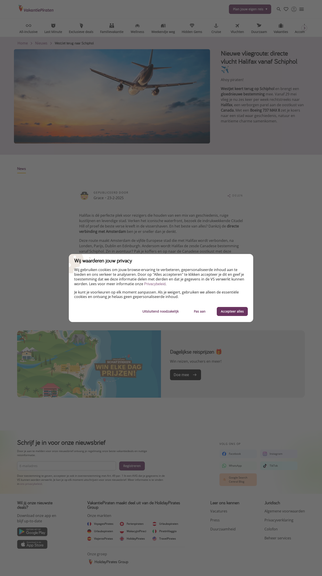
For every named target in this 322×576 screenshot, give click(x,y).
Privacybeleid (154, 284)
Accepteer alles (232, 311)
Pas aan (200, 311)
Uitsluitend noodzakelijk (160, 311)
